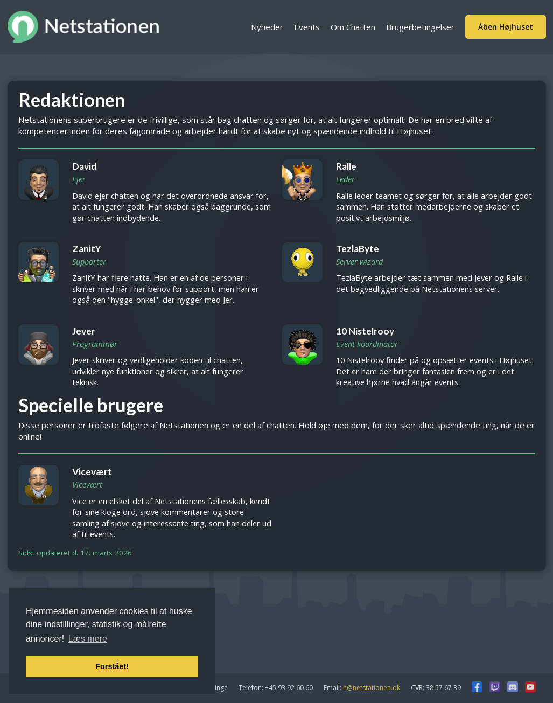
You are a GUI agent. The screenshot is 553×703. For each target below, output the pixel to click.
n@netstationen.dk (371, 687)
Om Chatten (353, 27)
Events (307, 27)
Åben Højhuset (505, 27)
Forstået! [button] (112, 666)
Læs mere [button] (87, 638)
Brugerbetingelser (420, 27)
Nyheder (267, 27)
